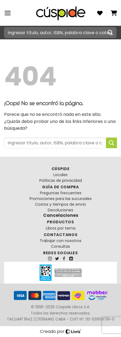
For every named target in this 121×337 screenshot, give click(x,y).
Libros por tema (60, 228)
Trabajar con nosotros (60, 240)
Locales (60, 174)
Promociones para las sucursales (61, 198)
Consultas (60, 246)
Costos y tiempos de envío (60, 204)
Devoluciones (60, 210)
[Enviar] (110, 32)
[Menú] (7, 13)
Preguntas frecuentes (60, 193)
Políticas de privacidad (60, 180)
